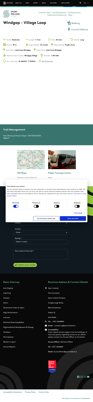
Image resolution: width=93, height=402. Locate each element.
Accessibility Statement (12, 392)
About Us (18, 3)
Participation (8, 337)
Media (44, 3)
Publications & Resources (57, 15)
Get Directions (47, 61)
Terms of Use (44, 392)
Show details (78, 213)
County (17, 229)
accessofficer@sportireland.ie (65, 352)
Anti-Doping (8, 288)
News (27, 3)
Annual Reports (9, 347)
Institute (6, 317)
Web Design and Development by (76, 398)
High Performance (10, 313)
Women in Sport (9, 342)
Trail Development (59, 13)
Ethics (5, 303)
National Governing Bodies (13, 322)
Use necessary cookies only (46, 218)
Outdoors (6, 332)
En (85, 3)
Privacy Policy (30, 392)
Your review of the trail (24, 251)
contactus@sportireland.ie (64, 326)
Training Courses (74, 13)
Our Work (53, 3)
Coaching (7, 293)
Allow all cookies (72, 218)
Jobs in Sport (65, 3)
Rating (17, 238)
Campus (6, 298)
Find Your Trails (44, 13)
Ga (88, 3)
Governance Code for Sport (13, 308)
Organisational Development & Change (18, 327)
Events (35, 3)
